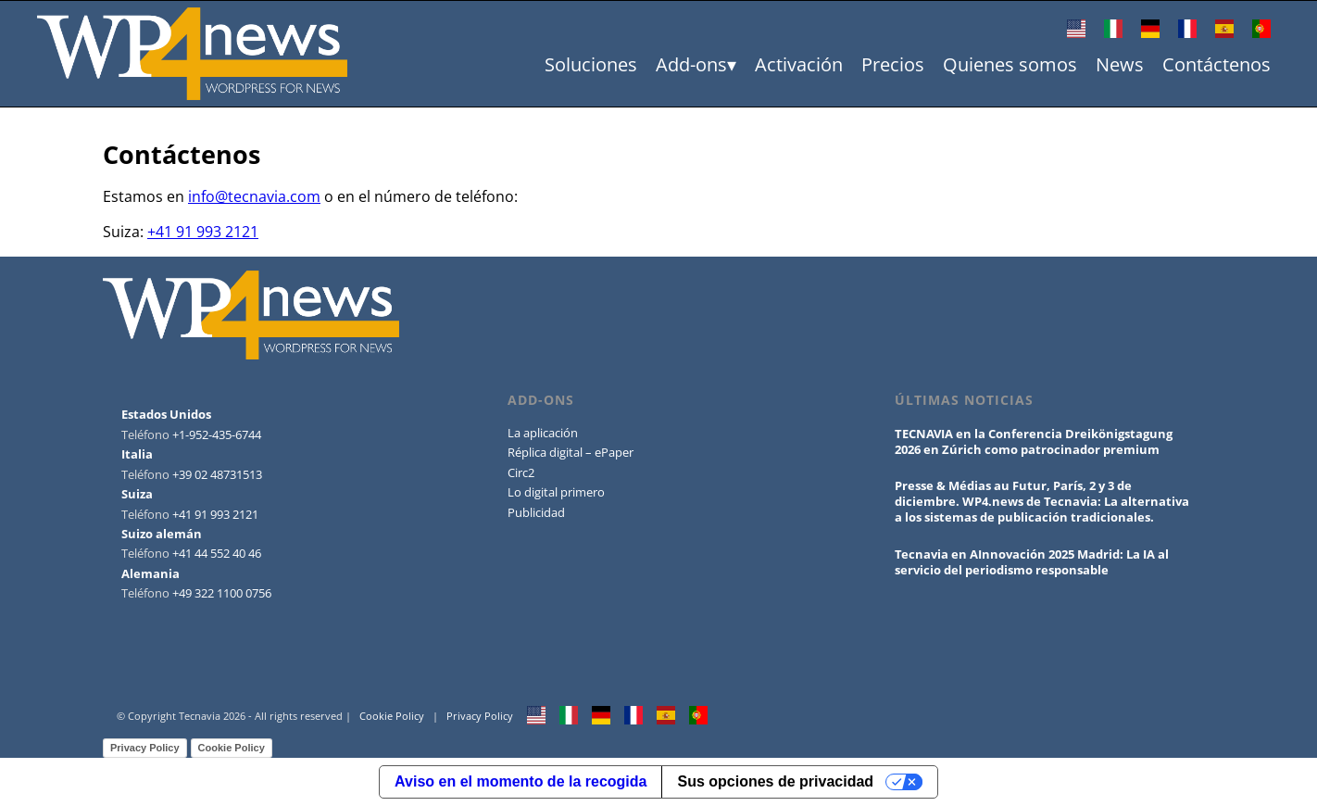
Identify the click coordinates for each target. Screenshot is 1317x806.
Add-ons (691, 64)
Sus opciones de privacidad (775, 781)
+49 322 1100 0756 (221, 593)
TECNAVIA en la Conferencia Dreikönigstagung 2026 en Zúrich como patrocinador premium (1034, 441)
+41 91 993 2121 (202, 231)
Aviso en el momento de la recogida (520, 781)
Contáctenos (1216, 64)
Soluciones (591, 64)
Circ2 (521, 472)
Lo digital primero (556, 492)
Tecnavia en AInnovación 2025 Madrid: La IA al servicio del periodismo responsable (1032, 562)
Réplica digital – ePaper (570, 452)
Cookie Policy (391, 716)
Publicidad (536, 512)
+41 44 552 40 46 (216, 553)
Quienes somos (1010, 64)
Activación (799, 64)
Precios (892, 64)
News (1120, 64)
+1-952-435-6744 (216, 434)
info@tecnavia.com (254, 196)
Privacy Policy (479, 716)
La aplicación (543, 432)
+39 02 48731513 (217, 474)
